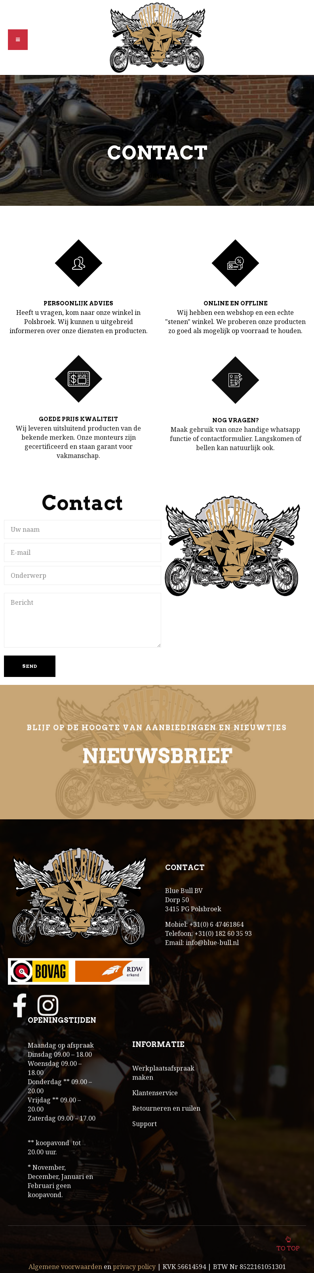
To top (288, 1243)
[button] (18, 39)
